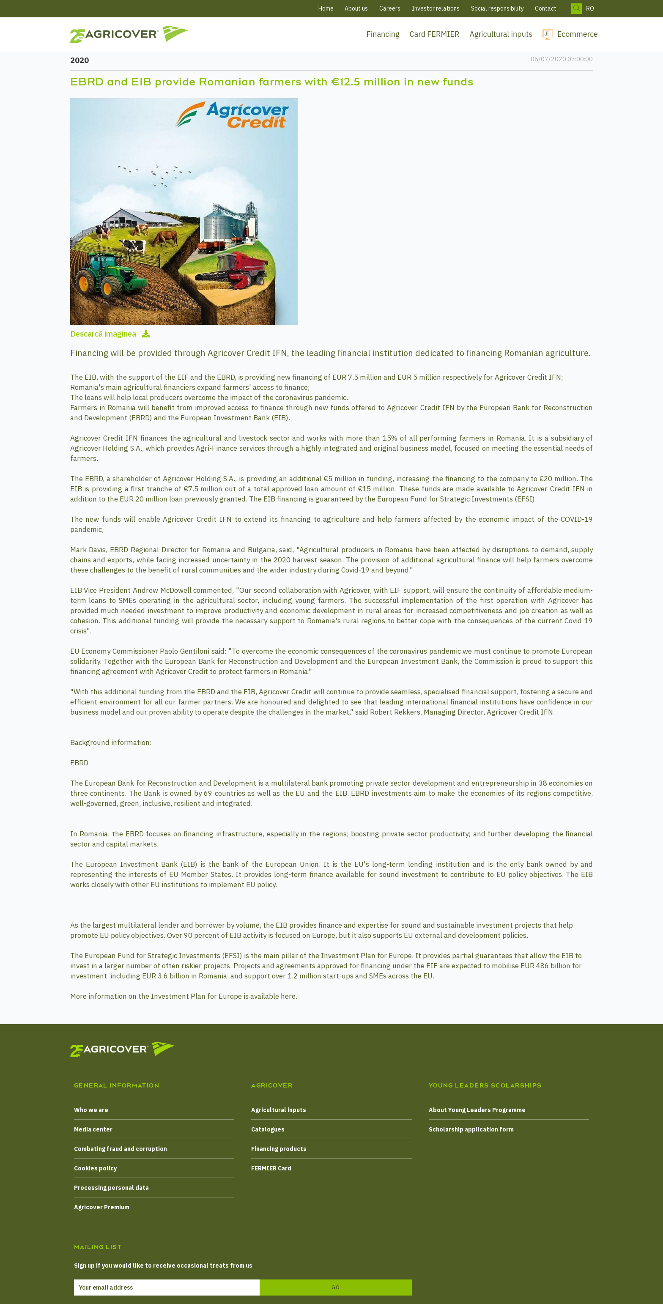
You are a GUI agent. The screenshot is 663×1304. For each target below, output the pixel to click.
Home (326, 8)
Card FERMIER (435, 34)
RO (590, 8)
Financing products (279, 1149)
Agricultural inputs (500, 34)
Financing (383, 34)
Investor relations (436, 8)
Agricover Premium (101, 1207)
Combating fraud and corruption (120, 1149)
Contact (545, 8)
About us (356, 8)
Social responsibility (497, 8)
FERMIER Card (271, 1168)
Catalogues (268, 1129)
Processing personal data (111, 1188)
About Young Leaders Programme (477, 1110)
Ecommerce (577, 34)
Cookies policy (95, 1168)
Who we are (91, 1110)
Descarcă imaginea (110, 334)
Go (336, 1287)
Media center (93, 1129)
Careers (389, 8)
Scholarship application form (471, 1129)
